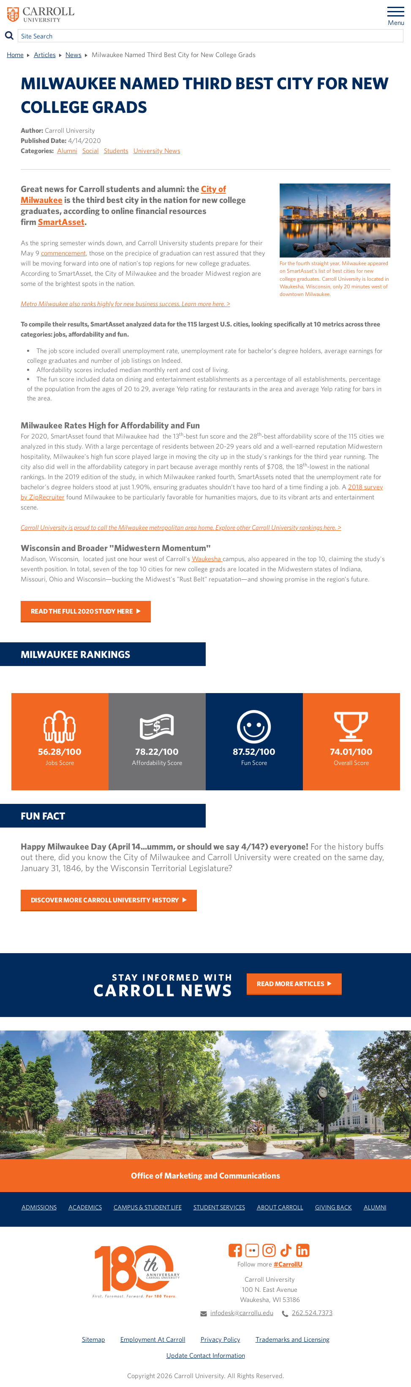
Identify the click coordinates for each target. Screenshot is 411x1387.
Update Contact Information (205, 1355)
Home (15, 54)
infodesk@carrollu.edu (241, 1312)
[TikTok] (286, 1249)
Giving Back (333, 1207)
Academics (85, 1207)
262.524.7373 (312, 1312)
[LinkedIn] (303, 1249)
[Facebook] (235, 1249)
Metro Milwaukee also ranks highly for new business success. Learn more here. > (125, 303)
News (73, 54)
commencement (63, 253)
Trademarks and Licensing (292, 1339)
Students (116, 150)
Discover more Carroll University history (105, 900)
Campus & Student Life (148, 1207)
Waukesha (207, 558)
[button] (395, 1371)
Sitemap (93, 1339)
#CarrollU (288, 1264)
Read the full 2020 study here (82, 611)
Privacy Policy (220, 1339)
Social (90, 150)
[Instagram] (269, 1249)
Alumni (67, 150)
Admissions (39, 1207)
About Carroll (280, 1207)
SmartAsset (61, 222)
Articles (45, 54)
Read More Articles (290, 983)
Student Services (219, 1207)
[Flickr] (252, 1249)
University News (156, 150)
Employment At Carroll (152, 1339)
